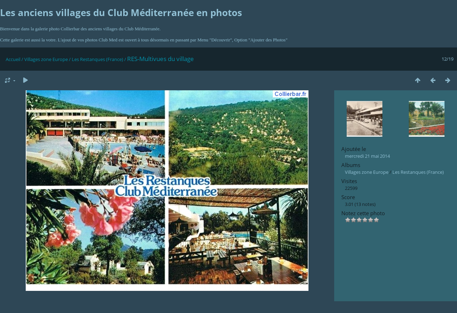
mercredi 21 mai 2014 (367, 156)
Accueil (13, 59)
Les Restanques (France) (97, 59)
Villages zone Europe (46, 59)
